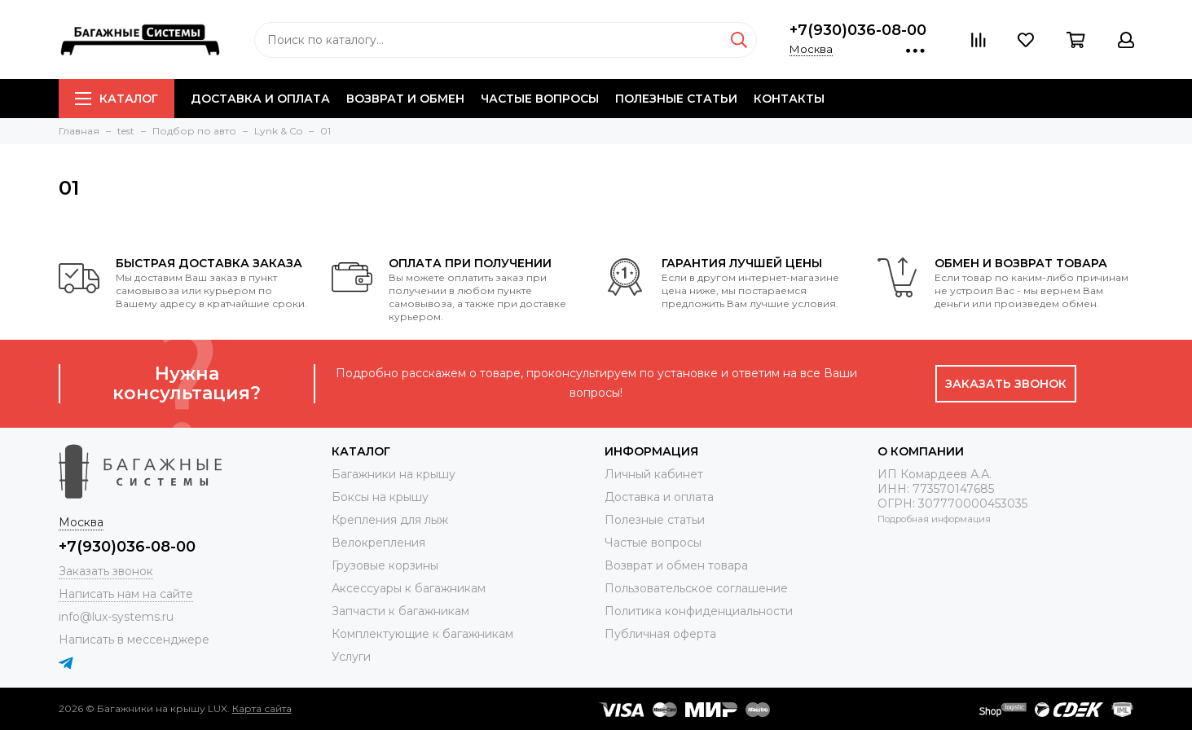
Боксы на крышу (380, 497)
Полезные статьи (676, 98)
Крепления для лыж (390, 519)
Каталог (116, 98)
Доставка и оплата (260, 98)
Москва (811, 48)
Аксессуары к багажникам (409, 588)
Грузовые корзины (385, 565)
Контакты (789, 98)
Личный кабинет (654, 474)
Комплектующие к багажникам (422, 634)
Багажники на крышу (393, 474)
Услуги (351, 656)
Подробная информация (934, 519)
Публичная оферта (660, 634)
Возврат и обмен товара (676, 565)
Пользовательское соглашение (696, 588)
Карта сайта (262, 708)
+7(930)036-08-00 (858, 30)
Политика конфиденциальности (699, 611)
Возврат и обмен (405, 98)
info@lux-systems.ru (116, 616)
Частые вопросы (540, 98)
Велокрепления (378, 542)
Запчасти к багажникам (400, 611)
